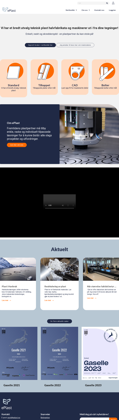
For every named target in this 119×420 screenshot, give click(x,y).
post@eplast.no (14, 417)
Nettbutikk (70, 10)
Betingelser (45, 417)
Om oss (84, 10)
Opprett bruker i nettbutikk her (40, 45)
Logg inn (112, 10)
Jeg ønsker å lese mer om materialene (75, 45)
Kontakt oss (99, 10)
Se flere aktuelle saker (59, 321)
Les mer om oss (16, 145)
